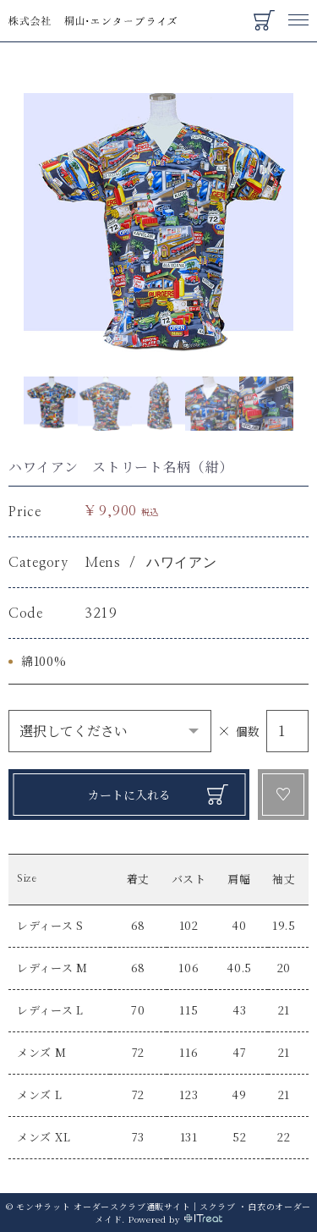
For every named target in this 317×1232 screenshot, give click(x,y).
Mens (103, 562)
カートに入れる (129, 794)
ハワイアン (181, 562)
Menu (298, 11)
